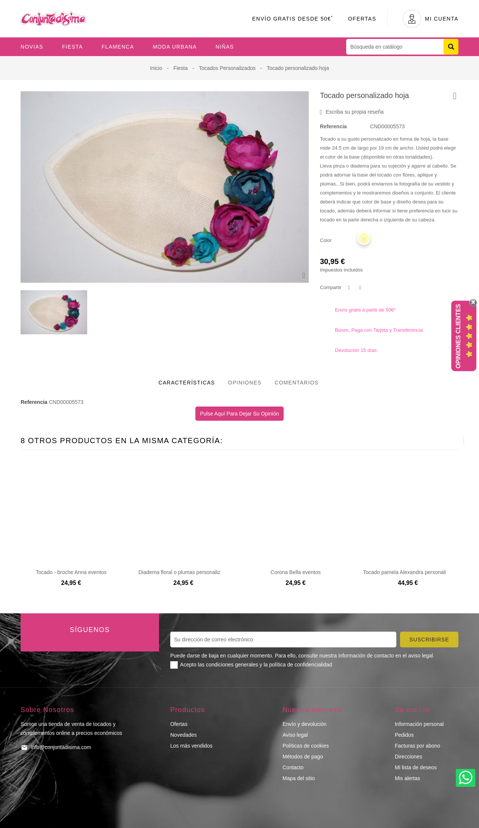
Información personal (419, 724)
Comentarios (297, 383)
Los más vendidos (191, 746)
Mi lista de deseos (416, 767)
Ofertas (362, 19)
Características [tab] (187, 383)
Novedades (183, 735)
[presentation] (445, 440)
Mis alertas (407, 778)
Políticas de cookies (306, 746)
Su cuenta (412, 710)
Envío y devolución (305, 724)
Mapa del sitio (299, 778)
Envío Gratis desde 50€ (292, 19)
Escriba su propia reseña (352, 112)
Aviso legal (295, 735)
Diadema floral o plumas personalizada (183, 572)
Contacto (293, 767)
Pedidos (404, 735)
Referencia (333, 126)
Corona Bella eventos (296, 572)
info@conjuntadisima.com (61, 747)
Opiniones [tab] (245, 383)
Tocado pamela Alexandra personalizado (410, 572)
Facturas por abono (417, 746)
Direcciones (408, 757)
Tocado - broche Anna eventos (71, 572)
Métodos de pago (303, 757)
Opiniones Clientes (458, 336)
